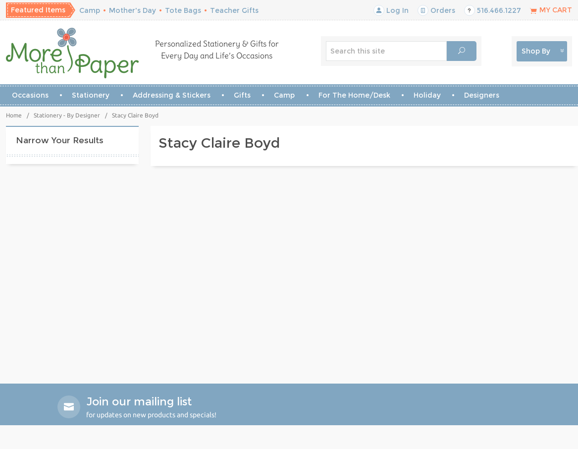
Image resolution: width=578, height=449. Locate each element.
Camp (89, 10)
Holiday (427, 95)
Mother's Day (132, 10)
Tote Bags (183, 10)
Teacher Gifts (234, 10)
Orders (436, 10)
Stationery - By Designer (67, 115)
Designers (481, 95)
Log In (391, 10)
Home (14, 115)
